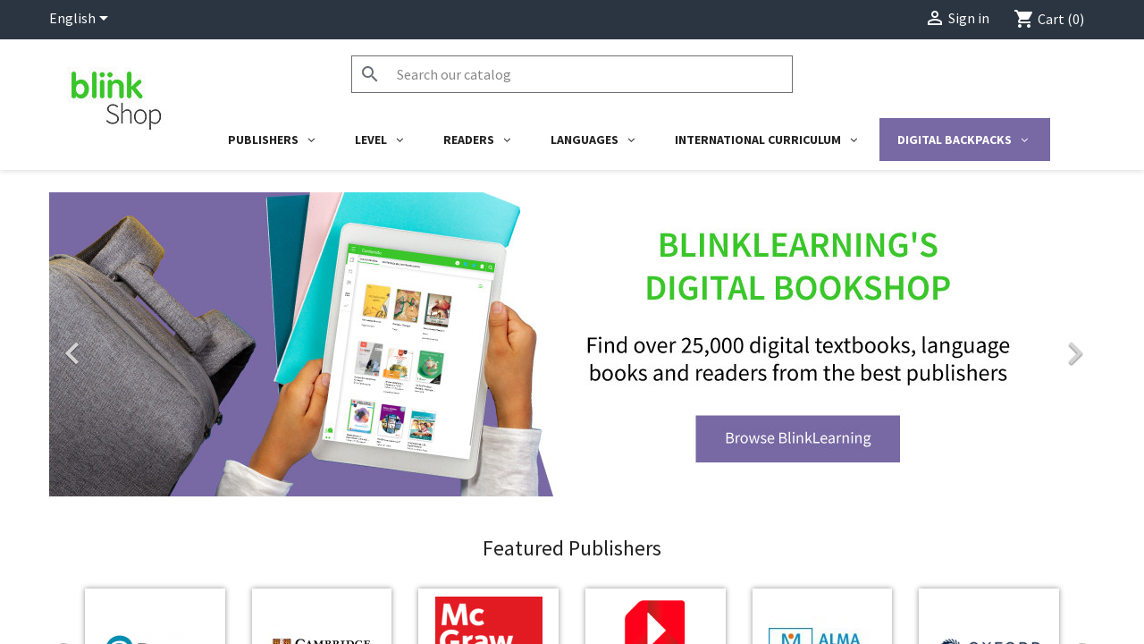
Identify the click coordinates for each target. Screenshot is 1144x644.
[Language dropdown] (81, 19)
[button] (127, 344)
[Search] (572, 74)
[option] (572, 344)
